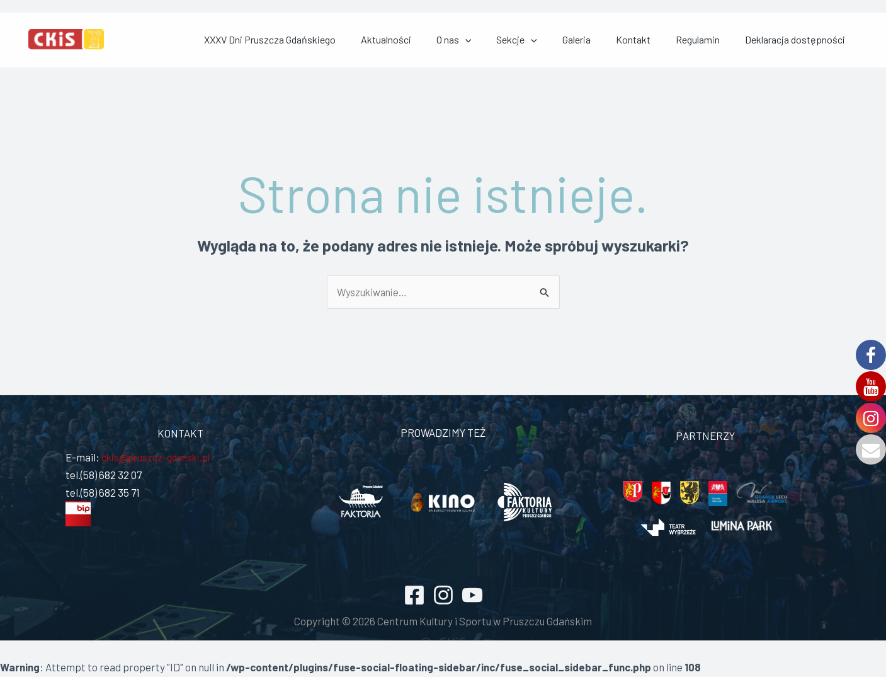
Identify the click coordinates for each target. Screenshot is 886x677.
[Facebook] (414, 596)
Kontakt (676, 40)
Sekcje (589, 40)
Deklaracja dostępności (808, 40)
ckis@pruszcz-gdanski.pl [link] (158, 458)
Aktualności (489, 40)
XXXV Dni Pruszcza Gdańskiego (388, 40)
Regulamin (725, 40)
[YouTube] (472, 596)
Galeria (634, 40)
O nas (542, 40)
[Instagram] (443, 596)
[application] (553, 40)
